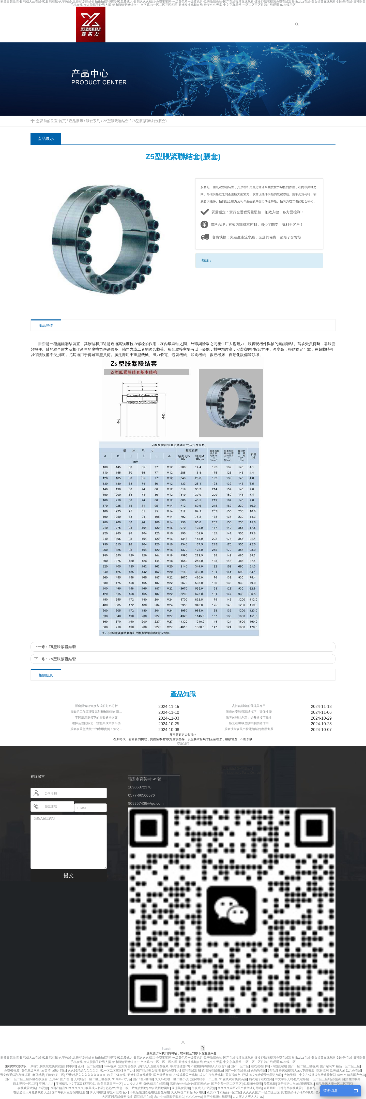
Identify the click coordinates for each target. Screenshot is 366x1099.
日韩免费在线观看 (289, 1088)
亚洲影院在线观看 (139, 1075)
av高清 (46, 1070)
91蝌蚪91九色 (121, 1079)
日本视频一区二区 (25, 1084)
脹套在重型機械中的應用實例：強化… (96, 729)
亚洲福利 (322, 1070)
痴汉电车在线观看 (261, 1079)
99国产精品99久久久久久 (67, 1088)
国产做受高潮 (162, 1075)
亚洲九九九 (46, 1084)
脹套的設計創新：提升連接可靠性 (249, 717)
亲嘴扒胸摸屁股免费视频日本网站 (53, 1066)
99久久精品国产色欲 (351, 1075)
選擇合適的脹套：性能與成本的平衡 (96, 723)
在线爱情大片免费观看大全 (31, 1092)
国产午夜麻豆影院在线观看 (70, 1092)
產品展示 (76, 121)
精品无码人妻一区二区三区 (334, 1084)
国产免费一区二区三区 (226, 1084)
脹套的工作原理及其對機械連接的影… (96, 712)
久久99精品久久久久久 (83, 1070)
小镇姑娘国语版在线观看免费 (149, 1092)
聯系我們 (183, 743)
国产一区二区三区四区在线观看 (26, 1079)
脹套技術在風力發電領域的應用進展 (248, 729)
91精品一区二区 (230, 1092)
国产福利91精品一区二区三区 (340, 1066)
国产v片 (129, 1070)
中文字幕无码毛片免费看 (291, 1079)
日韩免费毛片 (171, 1070)
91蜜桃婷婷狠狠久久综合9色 (210, 1066)
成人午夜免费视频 (211, 1075)
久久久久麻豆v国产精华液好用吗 (240, 1088)
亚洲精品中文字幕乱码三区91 (76, 1084)
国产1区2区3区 (143, 1079)
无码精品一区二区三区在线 (92, 1079)
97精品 (272, 1070)
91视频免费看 (252, 1084)
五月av (53, 1079)
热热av (110, 1088)
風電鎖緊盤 (281, 1032)
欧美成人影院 (94, 1088)
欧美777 (212, 1092)
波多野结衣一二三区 (204, 1079)
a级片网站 (59, 1070)
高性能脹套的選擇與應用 (249, 706)
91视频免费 (278, 1066)
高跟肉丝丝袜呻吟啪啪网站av (190, 1084)
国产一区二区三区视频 (303, 1066)
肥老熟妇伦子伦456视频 (297, 1092)
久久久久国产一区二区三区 (261, 1092)
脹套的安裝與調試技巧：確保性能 (249, 712)
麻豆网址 (270, 1088)
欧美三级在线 (116, 1075)
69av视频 (110, 1066)
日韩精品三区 (312, 1088)
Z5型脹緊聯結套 (116, 121)
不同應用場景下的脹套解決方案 (96, 717)
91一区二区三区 (111, 1070)
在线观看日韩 (260, 1066)
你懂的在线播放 (212, 1070)
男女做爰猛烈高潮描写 (15, 1075)
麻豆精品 (38, 1075)
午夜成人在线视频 (204, 1088)
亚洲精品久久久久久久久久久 (86, 1075)
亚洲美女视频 (181, 1088)
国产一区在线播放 (237, 1070)
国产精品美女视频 (148, 1070)
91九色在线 (353, 1070)
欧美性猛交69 (179, 1066)
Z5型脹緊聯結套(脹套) (149, 121)
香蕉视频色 (232, 1075)
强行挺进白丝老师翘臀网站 (296, 1084)
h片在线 (199, 1092)
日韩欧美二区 (55, 1075)
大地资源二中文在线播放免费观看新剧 (310, 1075)
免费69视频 (12, 1070)
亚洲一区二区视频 (90, 1066)
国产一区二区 (240, 1066)
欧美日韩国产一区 (109, 1084)
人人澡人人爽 (133, 1084)
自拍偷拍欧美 (351, 1079)
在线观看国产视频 (185, 1075)
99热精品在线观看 (155, 1084)
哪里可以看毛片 (117, 1092)
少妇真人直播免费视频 (153, 1066)
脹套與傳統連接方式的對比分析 (96, 706)
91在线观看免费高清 (233, 1079)
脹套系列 (93, 121)
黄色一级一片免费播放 (131, 1088)
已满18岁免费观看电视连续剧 (262, 1075)
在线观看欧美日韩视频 (33, 1088)
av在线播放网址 (159, 1088)
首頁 (62, 121)
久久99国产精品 (181, 1092)
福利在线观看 (191, 1070)
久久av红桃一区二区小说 (172, 1079)
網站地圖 (298, 1032)
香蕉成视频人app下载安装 (296, 1070)
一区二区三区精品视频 (325, 1079)
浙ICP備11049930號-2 (203, 1032)
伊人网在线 (97, 1092)
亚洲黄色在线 (127, 1066)
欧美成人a (337, 1070)
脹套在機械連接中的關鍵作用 (249, 723)
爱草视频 (270, 1084)
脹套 (42, 344)
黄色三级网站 (30, 1070)
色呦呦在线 (258, 1070)
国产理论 (66, 1079)
